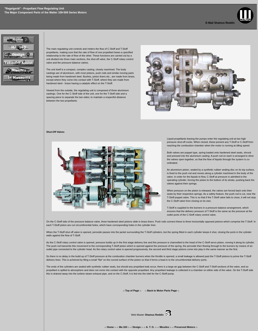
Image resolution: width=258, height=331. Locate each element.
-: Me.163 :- (123, 327)
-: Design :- (136, 327)
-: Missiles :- (164, 327)
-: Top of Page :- (132, 290)
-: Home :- (110, 327)
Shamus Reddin (154, 314)
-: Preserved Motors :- (185, 327)
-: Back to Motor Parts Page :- (162, 290)
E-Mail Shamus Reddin (220, 22)
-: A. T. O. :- (150, 327)
